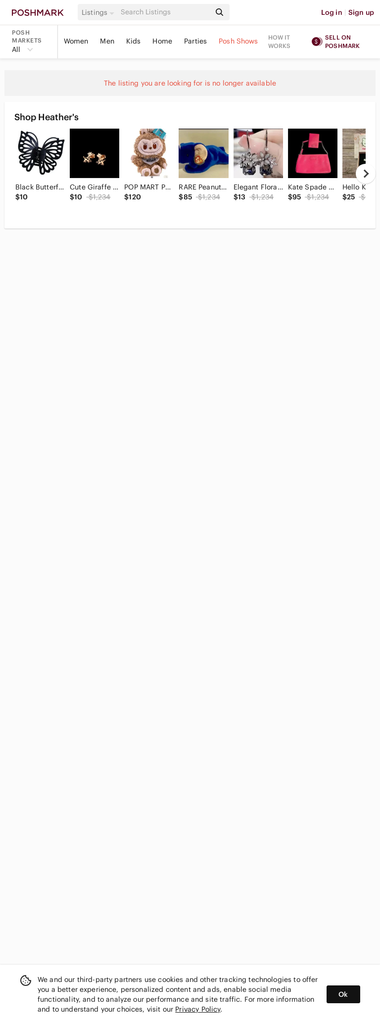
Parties (195, 41)
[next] (366, 174)
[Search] (164, 12)
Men (107, 41)
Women (76, 41)
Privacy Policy (197, 1009)
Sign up (361, 12)
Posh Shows (238, 41)
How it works (279, 41)
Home (162, 41)
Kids (133, 41)
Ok (343, 994)
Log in (331, 12)
